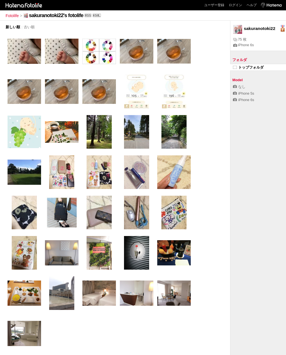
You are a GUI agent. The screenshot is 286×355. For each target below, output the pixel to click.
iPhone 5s (243, 93)
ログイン (235, 5)
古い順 (29, 27)
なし (239, 87)
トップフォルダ (248, 67)
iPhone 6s (243, 45)
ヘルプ (252, 5)
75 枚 (240, 39)
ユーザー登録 (214, 5)
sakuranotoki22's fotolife (56, 15)
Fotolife (12, 15)
